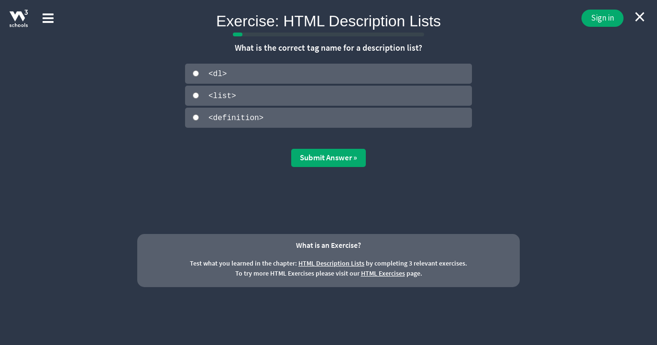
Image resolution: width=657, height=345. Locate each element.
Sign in (602, 17)
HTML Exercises (383, 272)
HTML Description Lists (331, 262)
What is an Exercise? (328, 244)
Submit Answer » (328, 157)
